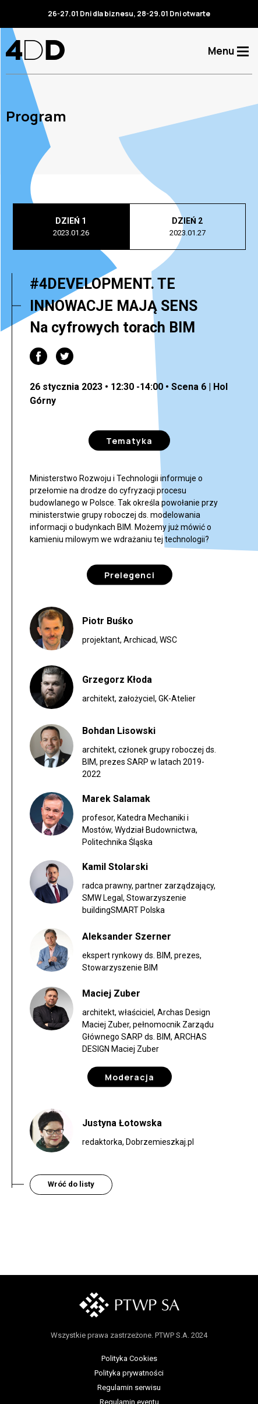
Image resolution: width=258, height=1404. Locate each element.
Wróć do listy (71, 1184)
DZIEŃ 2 (187, 227)
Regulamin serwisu (129, 1387)
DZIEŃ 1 (71, 227)
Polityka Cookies (129, 1358)
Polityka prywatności (129, 1373)
